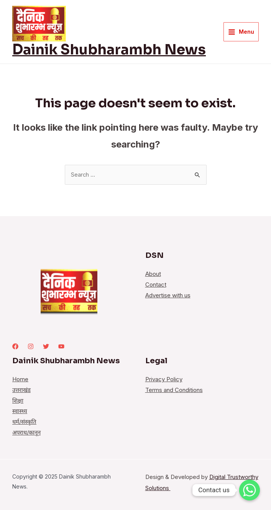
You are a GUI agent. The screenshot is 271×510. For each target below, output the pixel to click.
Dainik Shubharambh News (109, 49)
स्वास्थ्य (19, 412)
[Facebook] (15, 347)
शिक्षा (17, 401)
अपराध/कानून (26, 433)
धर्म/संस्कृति (24, 422)
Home (20, 380)
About (153, 274)
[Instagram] (31, 347)
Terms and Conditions (174, 390)
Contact (155, 285)
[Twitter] (46, 347)
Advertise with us (168, 296)
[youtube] (61, 347)
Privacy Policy (163, 380)
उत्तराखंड (21, 390)
